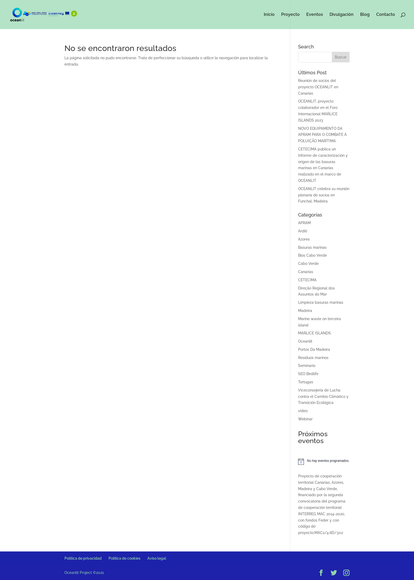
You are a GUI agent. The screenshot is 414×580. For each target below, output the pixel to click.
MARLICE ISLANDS (314, 333)
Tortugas (305, 382)
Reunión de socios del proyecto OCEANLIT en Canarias (318, 87)
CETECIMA (307, 280)
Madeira (305, 311)
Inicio (269, 15)
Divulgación (342, 15)
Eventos (314, 15)
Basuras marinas (312, 247)
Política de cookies (124, 558)
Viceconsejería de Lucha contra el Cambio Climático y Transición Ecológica (323, 396)
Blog (365, 15)
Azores (304, 239)
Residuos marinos (313, 358)
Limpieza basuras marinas (320, 302)
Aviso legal (156, 558)
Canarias (305, 272)
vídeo (303, 411)
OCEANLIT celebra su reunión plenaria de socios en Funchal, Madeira (323, 195)
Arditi (302, 231)
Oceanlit (305, 341)
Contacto (385, 15)
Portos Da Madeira (314, 349)
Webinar (305, 419)
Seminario (306, 365)
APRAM (304, 223)
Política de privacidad (83, 558)
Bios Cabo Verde (312, 255)
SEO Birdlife (308, 374)
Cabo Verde (308, 263)
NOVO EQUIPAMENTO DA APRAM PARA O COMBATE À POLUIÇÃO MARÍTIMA (322, 134)
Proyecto (290, 15)
